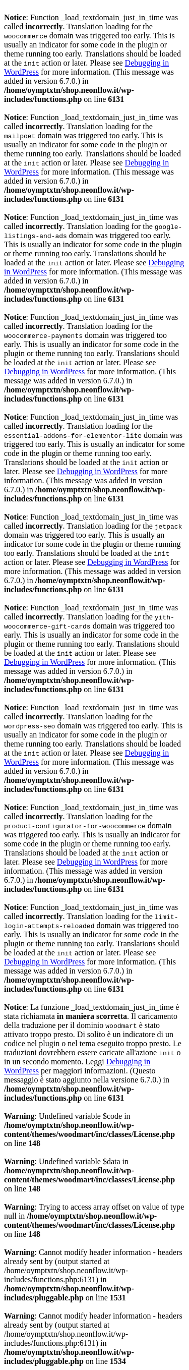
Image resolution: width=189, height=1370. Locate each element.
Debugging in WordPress (44, 371)
